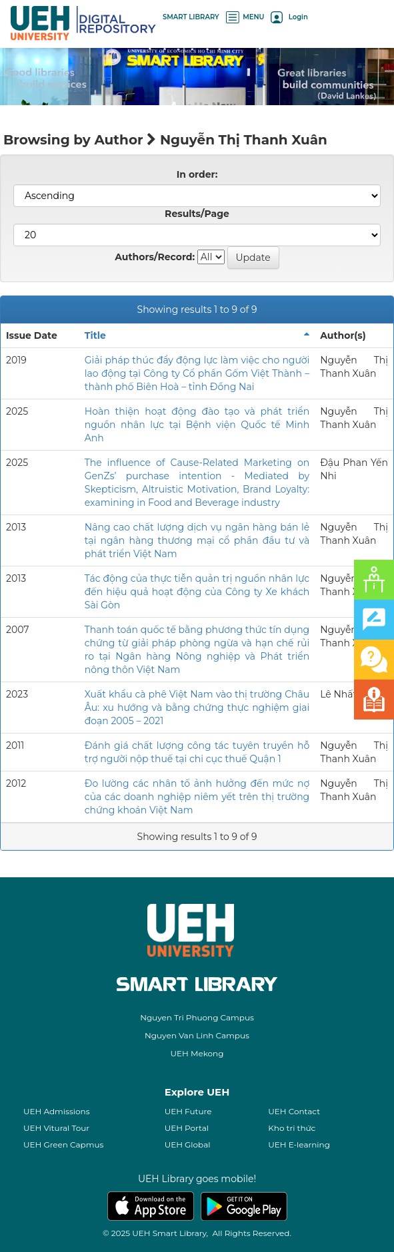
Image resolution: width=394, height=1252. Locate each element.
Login (289, 17)
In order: (197, 174)
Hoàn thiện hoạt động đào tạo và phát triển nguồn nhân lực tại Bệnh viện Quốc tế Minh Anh (197, 424)
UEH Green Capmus (63, 1144)
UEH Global (188, 1144)
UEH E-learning (299, 1144)
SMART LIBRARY (191, 17)
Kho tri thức (291, 1128)
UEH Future (188, 1111)
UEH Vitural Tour (56, 1128)
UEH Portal (187, 1128)
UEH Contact (294, 1111)
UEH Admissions (56, 1111)
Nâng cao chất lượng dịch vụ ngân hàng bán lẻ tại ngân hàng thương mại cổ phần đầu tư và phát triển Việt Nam (197, 540)
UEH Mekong (197, 1053)
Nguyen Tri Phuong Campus (197, 1017)
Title (95, 335)
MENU (245, 17)
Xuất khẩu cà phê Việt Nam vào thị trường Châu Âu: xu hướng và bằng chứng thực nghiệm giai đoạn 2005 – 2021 (197, 707)
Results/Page (197, 214)
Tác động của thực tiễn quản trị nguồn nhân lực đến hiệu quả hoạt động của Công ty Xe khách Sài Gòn (197, 591)
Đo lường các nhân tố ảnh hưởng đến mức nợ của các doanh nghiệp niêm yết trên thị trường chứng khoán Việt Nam (197, 796)
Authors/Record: (155, 257)
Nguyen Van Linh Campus (197, 1035)
